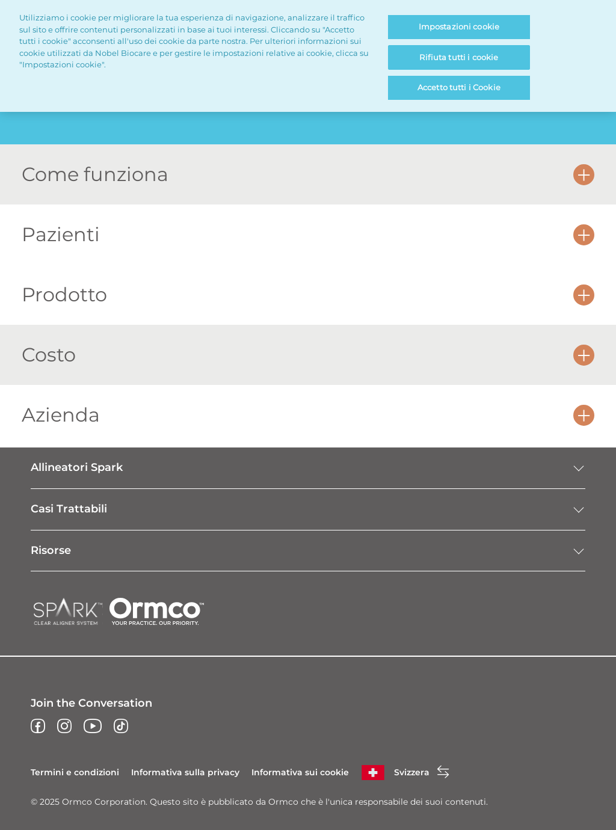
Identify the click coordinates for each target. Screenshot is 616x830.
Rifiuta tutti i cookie (458, 57)
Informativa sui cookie (300, 772)
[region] (308, 56)
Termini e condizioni (75, 772)
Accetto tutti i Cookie (458, 87)
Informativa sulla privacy (185, 772)
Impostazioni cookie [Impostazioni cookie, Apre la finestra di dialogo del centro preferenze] (459, 26)
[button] (584, 174)
